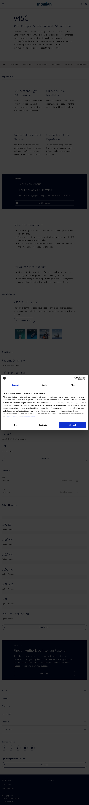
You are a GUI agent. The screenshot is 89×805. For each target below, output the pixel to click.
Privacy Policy (28, 417)
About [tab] (73, 385)
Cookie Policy (12, 417)
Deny (16, 425)
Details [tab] (44, 385)
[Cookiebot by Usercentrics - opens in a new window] (76, 378)
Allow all (72, 425)
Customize (44, 425)
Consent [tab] (15, 385)
